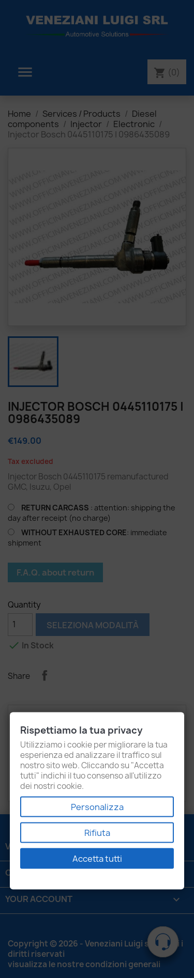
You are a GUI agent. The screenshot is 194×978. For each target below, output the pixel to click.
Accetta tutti (97, 858)
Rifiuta (97, 833)
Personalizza (97, 807)
